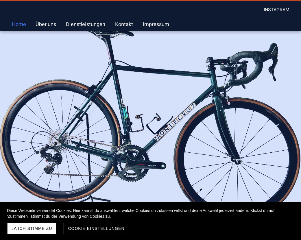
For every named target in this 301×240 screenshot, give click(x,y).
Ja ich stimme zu (32, 228)
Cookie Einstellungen (96, 228)
